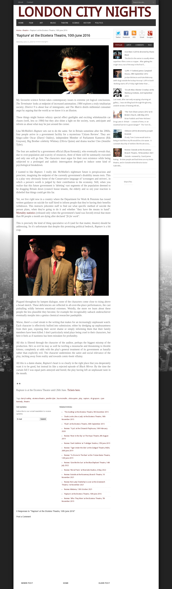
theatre (25, 30)
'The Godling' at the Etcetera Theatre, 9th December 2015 (86, 412)
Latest (128, 45)
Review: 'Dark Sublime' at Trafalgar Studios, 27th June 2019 (87, 443)
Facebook (126, 37)
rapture (86, 398)
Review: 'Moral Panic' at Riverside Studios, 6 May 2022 (85, 470)
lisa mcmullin (62, 398)
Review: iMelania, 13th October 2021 (78, 489)
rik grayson (94, 398)
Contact (30, 2)
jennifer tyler (51, 398)
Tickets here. (73, 390)
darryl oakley (26, 398)
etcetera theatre (38, 398)
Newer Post (27, 583)
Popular (118, 45)
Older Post (104, 583)
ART (41, 23)
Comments (139, 45)
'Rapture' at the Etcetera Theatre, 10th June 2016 (83, 494)
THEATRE (64, 23)
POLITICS (99, 23)
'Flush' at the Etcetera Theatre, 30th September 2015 (84, 424)
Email (142, 37)
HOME (20, 23)
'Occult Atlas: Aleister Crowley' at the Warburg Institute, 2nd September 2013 (139, 93)
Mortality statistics (25, 212)
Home (18, 30)
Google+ (150, 37)
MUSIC (53, 23)
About (20, 2)
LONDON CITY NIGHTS (84, 12)
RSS (134, 37)
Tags (150, 45)
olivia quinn (73, 398)
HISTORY (87, 23)
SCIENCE (75, 23)
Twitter (118, 37)
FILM (31, 23)
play (80, 398)
